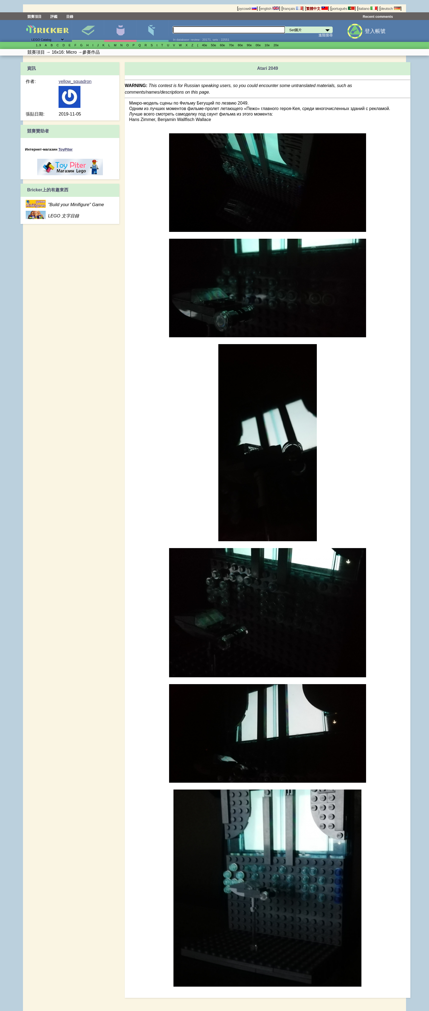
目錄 (69, 17)
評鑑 (53, 17)
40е (204, 45)
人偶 (120, 31)
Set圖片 (88, 31)
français (292, 9)
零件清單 (153, 31)
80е (240, 45)
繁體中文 (317, 9)
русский (247, 9)
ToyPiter (65, 149)
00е (258, 45)
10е (267, 45)
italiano (367, 9)
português (343, 9)
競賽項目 (34, 17)
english (269, 9)
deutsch (390, 9)
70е (231, 45)
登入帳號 (375, 31)
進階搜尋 (325, 35)
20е (276, 45)
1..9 (38, 45)
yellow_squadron (75, 81)
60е (222, 45)
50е (213, 45)
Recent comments (378, 17)
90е (249, 45)
